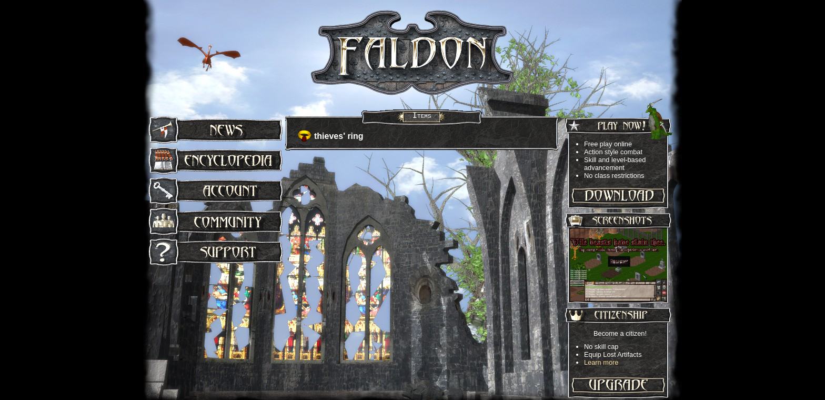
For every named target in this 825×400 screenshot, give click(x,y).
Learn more (601, 362)
